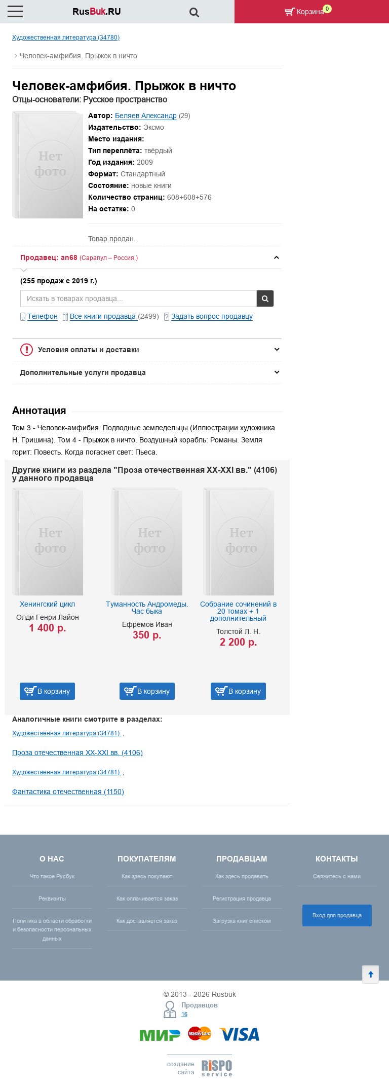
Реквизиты (52, 898)
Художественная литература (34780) (66, 37)
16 (184, 1014)
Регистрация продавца (242, 898)
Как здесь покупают (147, 876)
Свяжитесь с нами (337, 876)
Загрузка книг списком (242, 920)
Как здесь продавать (241, 876)
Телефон (42, 316)
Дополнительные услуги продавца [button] (83, 372)
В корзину (53, 691)
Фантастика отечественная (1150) (68, 792)
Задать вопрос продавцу (212, 316)
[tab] (147, 257)
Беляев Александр (146, 115)
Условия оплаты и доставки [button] (88, 350)
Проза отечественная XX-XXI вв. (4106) (77, 752)
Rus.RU (96, 11)
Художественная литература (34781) (66, 733)
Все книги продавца (104, 316)
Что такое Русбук (52, 876)
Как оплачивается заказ (147, 898)
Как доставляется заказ (146, 920)
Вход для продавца (337, 915)
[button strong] (147, 257)
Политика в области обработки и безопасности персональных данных (52, 929)
